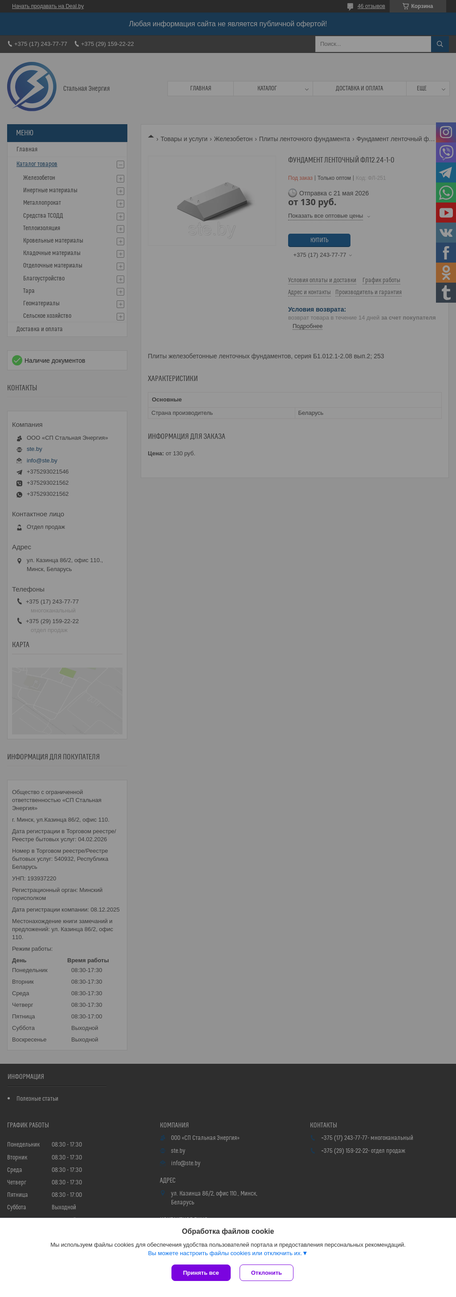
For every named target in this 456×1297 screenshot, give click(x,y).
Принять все (201, 1272)
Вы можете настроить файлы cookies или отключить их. (225, 1253)
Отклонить (266, 1272)
